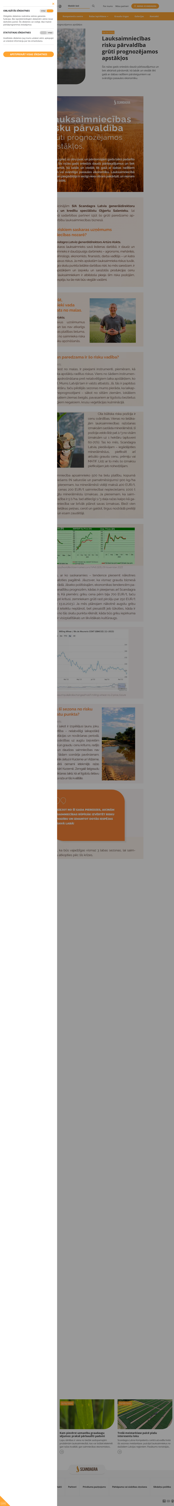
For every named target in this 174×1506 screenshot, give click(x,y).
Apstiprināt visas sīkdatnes (28, 54)
